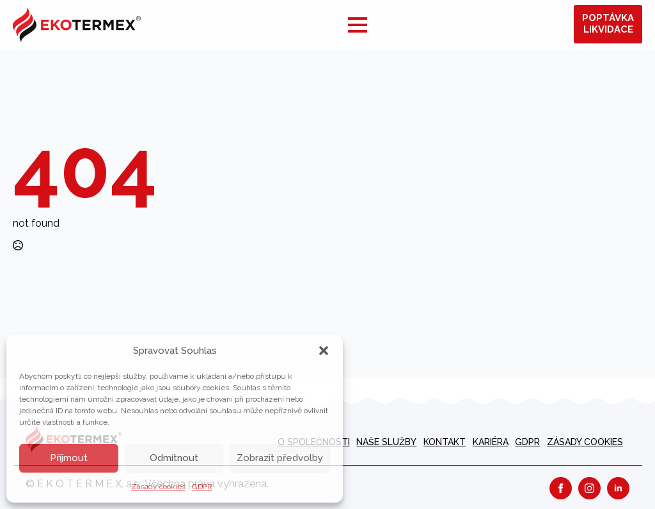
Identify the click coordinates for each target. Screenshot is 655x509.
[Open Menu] (357, 24)
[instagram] (589, 488)
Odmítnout (174, 458)
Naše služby (386, 442)
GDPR (202, 486)
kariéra (491, 442)
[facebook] (560, 488)
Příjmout (69, 458)
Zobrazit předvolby (280, 458)
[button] (323, 350)
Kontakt (444, 442)
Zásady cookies (158, 486)
